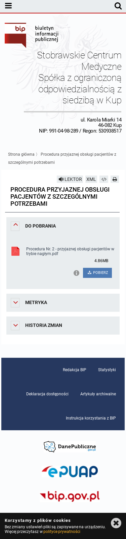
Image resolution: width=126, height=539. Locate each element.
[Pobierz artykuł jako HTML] (103, 179)
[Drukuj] (115, 179)
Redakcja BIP (74, 370)
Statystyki (107, 370)
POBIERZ (97, 273)
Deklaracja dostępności (47, 394)
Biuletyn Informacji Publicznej (32, 36)
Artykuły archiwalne (98, 394)
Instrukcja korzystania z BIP (91, 418)
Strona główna (21, 154)
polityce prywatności (61, 531)
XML (91, 179)
